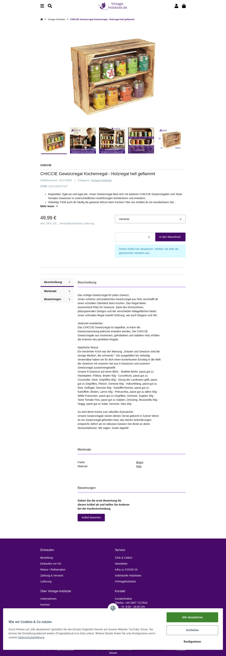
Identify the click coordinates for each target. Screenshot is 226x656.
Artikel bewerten (91, 517)
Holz (138, 466)
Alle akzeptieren (191, 617)
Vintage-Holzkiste (101, 180)
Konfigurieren (191, 641)
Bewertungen (57, 299)
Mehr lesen (49, 206)
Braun (139, 462)
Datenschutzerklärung (32, 637)
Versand (113, 652)
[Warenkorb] (184, 6)
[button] (176, 6)
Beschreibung (57, 282)
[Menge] (135, 237)
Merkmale (57, 291)
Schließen (191, 630)
